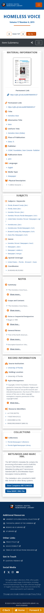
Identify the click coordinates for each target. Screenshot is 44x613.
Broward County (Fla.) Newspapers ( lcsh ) (21, 231)
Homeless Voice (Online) (16, 133)
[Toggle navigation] (39, 4)
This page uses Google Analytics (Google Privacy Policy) (22, 594)
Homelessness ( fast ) (14, 225)
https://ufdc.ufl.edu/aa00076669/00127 (21, 107)
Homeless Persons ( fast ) (16, 212)
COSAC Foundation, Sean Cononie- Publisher (24, 150)
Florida (21, 262)
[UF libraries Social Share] (31, 42)
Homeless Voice (13, 116)
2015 (9, 159)
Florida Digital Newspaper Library (19, 445)
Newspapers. (14, 247)
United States (12, 262)
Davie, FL (11, 141)
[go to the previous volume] (9, 34)
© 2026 (22, 604)
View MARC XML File (16, 491)
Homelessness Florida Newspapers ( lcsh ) (21, 228)
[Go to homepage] (19, 610)
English (10, 167)
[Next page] (35, 610)
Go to (30, 34)
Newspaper (12, 176)
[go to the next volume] (23, 34)
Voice (10, 124)
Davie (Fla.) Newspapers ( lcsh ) (18, 235)
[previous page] (6, 610)
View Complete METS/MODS (19, 485)
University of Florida (15, 368)
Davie (35, 262)
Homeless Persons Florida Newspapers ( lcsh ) (22, 215)
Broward (28, 262)
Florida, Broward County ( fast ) (18, 205)
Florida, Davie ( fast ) (14, 209)
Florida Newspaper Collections (18, 442)
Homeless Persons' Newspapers (20, 243)
